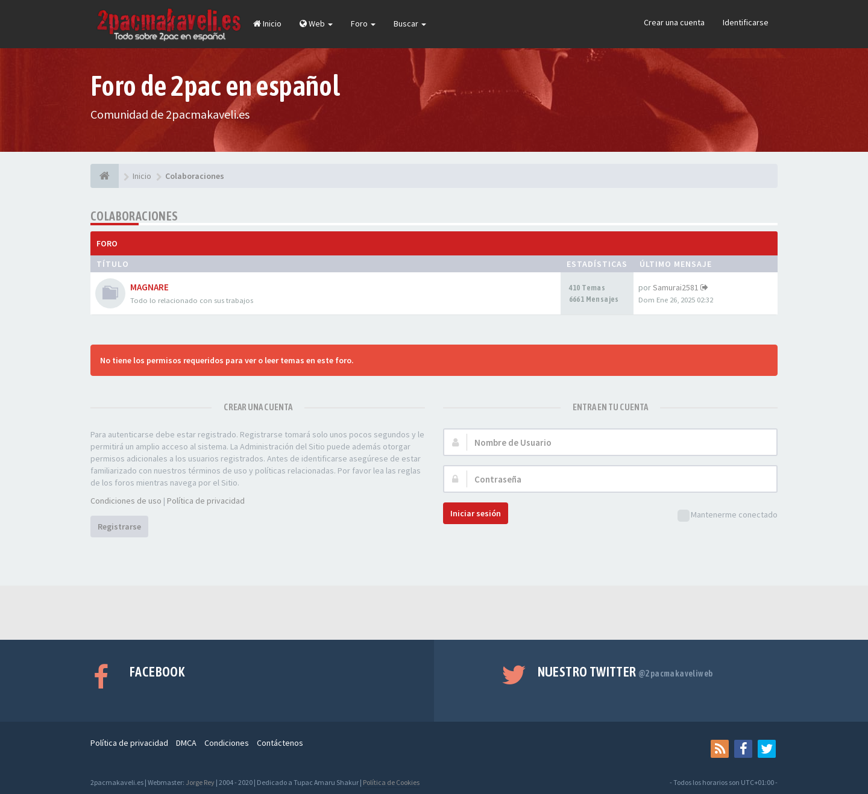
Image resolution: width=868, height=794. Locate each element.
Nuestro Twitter (625, 672)
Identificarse (746, 22)
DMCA (186, 742)
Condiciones (226, 742)
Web (316, 23)
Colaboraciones (134, 216)
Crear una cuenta (674, 22)
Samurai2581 (676, 287)
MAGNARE (149, 287)
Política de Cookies (391, 782)
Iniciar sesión (475, 513)
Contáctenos (280, 742)
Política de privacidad (206, 500)
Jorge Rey (200, 782)
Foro (363, 23)
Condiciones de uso (126, 500)
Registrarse (119, 526)
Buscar (410, 23)
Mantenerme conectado (728, 515)
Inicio (267, 23)
